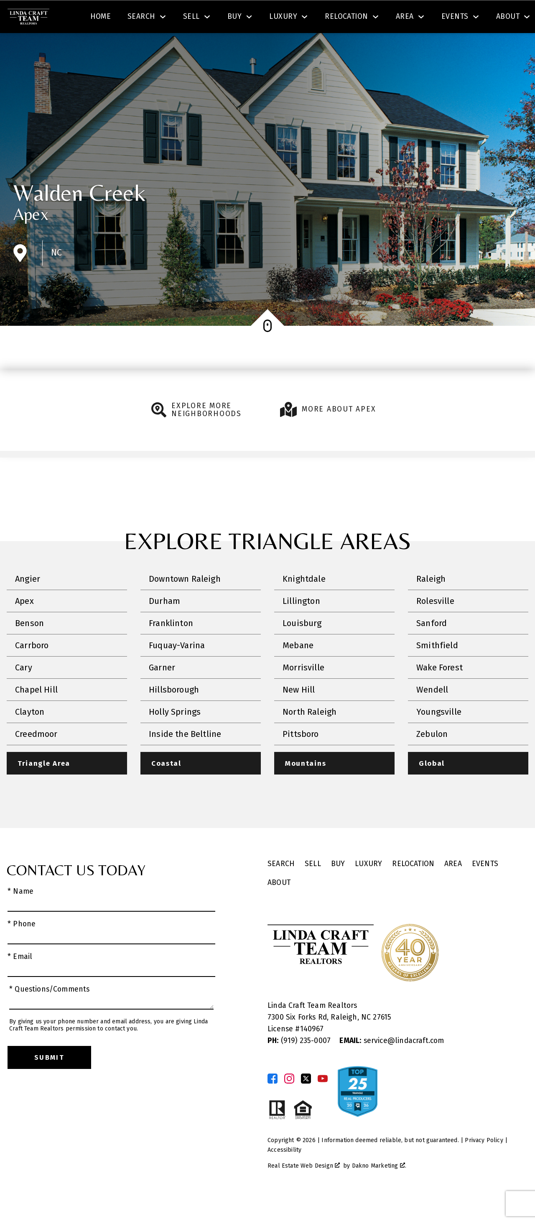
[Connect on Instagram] (289, 1103)
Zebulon (432, 758)
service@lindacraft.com (391, 1065)
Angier (27, 603)
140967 (312, 1053)
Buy (338, 888)
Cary (23, 691)
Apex (30, 238)
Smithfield (437, 669)
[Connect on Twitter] (306, 1103)
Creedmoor (36, 758)
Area (453, 888)
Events (485, 888)
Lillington (301, 625)
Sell (313, 888)
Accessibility (284, 1174)
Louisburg (302, 647)
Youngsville (438, 736)
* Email (20, 981)
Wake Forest (439, 691)
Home (100, 47)
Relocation (413, 888)
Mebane (298, 669)
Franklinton (171, 647)
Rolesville (435, 625)
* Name (20, 915)
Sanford (431, 647)
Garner (162, 691)
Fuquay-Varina (177, 669)
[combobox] (173, 18)
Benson (29, 647)
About (279, 906)
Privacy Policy (484, 1164)
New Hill (299, 713)
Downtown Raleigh (185, 603)
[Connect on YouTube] (323, 1103)
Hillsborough (174, 713)
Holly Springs (175, 736)
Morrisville (303, 691)
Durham (164, 625)
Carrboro (31, 669)
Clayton (29, 736)
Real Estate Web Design (304, 1190)
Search (312, 18)
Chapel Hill (36, 713)
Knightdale (304, 603)
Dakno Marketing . (379, 1190)
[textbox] (178, 18)
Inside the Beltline (185, 758)
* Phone (22, 948)
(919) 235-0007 (300, 1065)
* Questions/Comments (49, 1013)
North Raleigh (309, 736)
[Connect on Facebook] (273, 1103)
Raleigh (431, 603)
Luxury (368, 888)
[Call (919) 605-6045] (444, 18)
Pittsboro (301, 758)
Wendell (432, 713)
